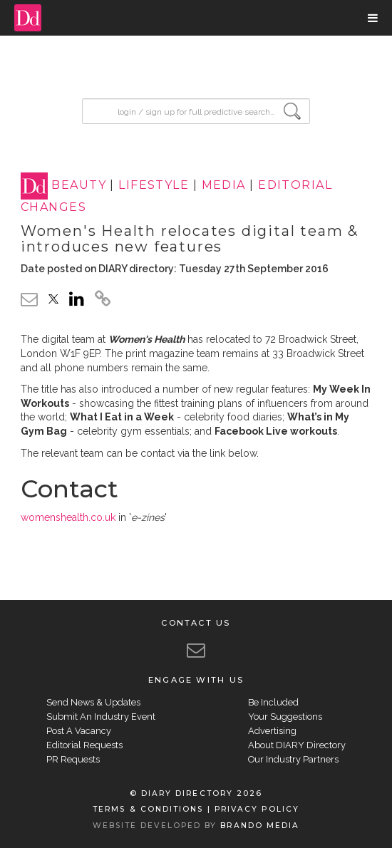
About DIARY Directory (297, 745)
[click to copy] (102, 300)
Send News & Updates (93, 702)
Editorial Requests (84, 745)
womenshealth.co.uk (68, 517)
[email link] (29, 299)
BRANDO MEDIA (259, 825)
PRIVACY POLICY (257, 809)
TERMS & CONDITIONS (148, 809)
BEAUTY (78, 185)
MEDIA (224, 185)
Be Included (273, 702)
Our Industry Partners (293, 759)
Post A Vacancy (78, 730)
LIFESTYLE (153, 185)
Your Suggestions (285, 716)
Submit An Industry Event (100, 716)
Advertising (272, 730)
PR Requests (73, 759)
